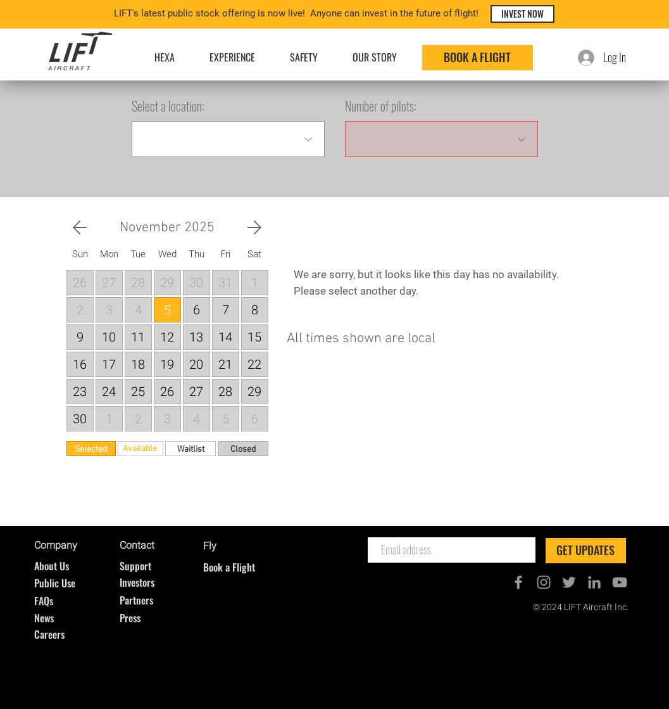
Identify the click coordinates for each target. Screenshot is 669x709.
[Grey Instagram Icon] (544, 582)
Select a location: (168, 105)
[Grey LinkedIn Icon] (594, 582)
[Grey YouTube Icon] (619, 582)
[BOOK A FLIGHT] (477, 57)
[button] (80, 254)
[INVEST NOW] (522, 14)
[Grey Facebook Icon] (518, 582)
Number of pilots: (380, 105)
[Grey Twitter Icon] (569, 582)
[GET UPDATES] (586, 550)
